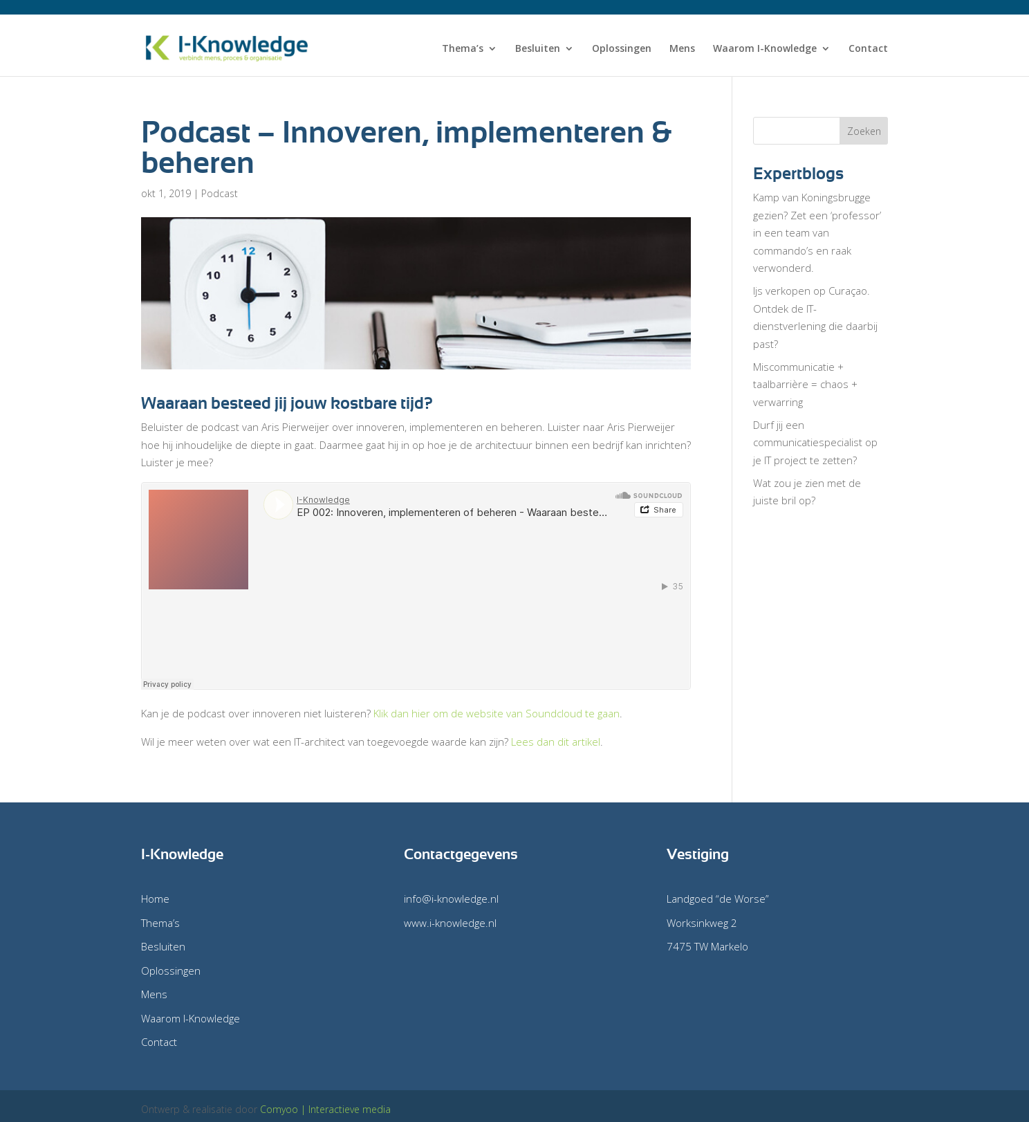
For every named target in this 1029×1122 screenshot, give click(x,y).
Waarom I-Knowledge (765, 49)
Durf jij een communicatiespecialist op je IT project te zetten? (815, 442)
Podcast (219, 193)
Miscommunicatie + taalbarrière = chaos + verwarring (805, 384)
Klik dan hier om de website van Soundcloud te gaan (496, 713)
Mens (682, 49)
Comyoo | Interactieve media (325, 1109)
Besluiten (537, 49)
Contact (868, 49)
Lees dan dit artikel (555, 741)
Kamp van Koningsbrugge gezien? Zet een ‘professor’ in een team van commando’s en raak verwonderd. (817, 232)
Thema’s (462, 49)
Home (155, 898)
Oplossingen (621, 49)
